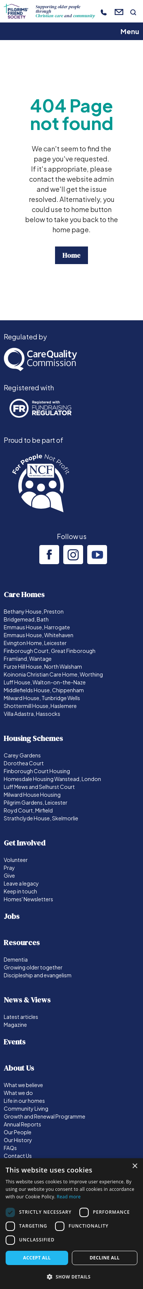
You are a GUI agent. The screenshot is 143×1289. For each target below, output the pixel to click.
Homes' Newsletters (28, 899)
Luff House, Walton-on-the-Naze (45, 682)
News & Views (27, 1000)
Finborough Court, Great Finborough (49, 650)
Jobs (11, 916)
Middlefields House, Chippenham (44, 690)
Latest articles (21, 1016)
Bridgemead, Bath (26, 619)
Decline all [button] (105, 1258)
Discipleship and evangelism (38, 975)
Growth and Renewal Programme (44, 1116)
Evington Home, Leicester (35, 642)
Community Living (26, 1108)
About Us (19, 1068)
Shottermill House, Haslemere (40, 705)
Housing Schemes (33, 738)
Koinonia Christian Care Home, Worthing (53, 674)
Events (14, 1042)
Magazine (15, 1024)
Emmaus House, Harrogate (37, 627)
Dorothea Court (24, 763)
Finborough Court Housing (37, 771)
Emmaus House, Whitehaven (38, 635)
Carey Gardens (22, 755)
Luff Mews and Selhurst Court (39, 786)
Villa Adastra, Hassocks (32, 713)
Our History (18, 1140)
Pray (9, 867)
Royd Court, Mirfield (28, 810)
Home (71, 255)
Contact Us (18, 1155)
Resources (22, 942)
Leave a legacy (21, 883)
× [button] (134, 1166)
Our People (17, 1132)
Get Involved (24, 843)
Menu (130, 31)
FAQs (10, 1147)
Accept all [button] (37, 1258)
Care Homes (24, 594)
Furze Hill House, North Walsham (43, 666)
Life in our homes (24, 1100)
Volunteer (16, 859)
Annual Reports (22, 1124)
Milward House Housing (32, 794)
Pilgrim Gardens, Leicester (35, 802)
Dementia (16, 959)
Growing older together (33, 967)
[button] (71, 1276)
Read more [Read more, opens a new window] (69, 1196)
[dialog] (71, 1223)
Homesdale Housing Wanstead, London (52, 778)
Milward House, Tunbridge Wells (42, 698)
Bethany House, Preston (34, 611)
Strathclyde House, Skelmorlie (41, 818)
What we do (18, 1092)
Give (9, 875)
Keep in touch (20, 891)
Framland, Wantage (28, 658)
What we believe (23, 1084)
